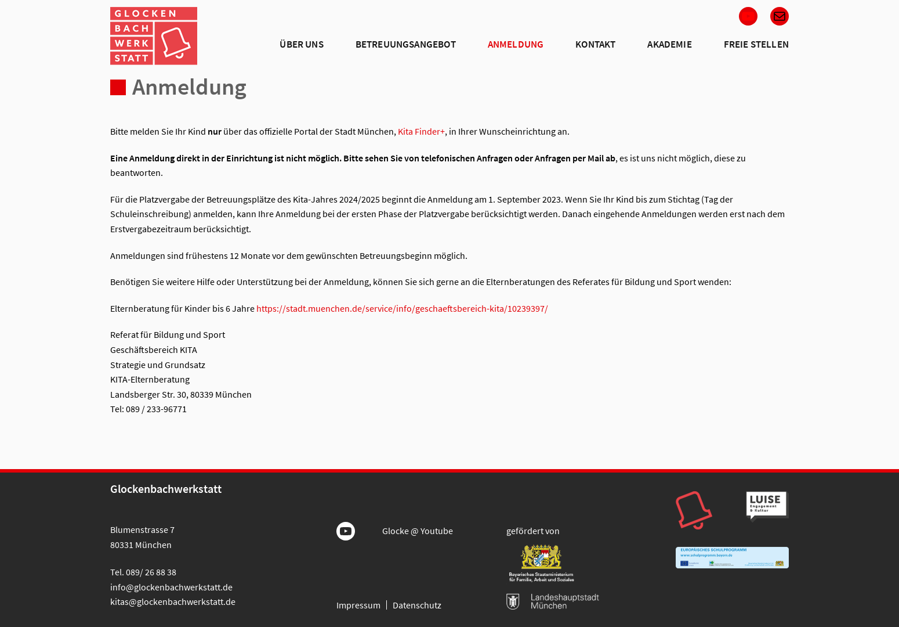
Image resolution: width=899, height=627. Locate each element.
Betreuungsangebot (406, 44)
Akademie (669, 44)
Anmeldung (516, 44)
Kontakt (595, 44)
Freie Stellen (756, 44)
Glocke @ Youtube (417, 530)
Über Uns (301, 44)
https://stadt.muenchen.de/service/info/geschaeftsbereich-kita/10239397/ (402, 308)
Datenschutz (417, 605)
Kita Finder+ (421, 131)
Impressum (358, 605)
